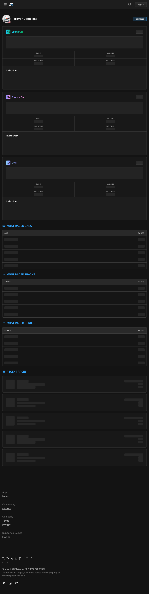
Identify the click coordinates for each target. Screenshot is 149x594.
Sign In (141, 4)
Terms (5, 520)
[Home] (11, 4)
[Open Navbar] (5, 4)
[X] (3, 583)
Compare (139, 19)
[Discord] (16, 583)
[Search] (130, 4)
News (5, 496)
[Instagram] (10, 583)
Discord (6, 508)
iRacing (6, 537)
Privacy (6, 524)
